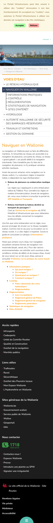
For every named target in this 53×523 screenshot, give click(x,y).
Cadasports (9, 335)
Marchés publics (12, 352)
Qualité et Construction (15, 343)
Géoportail (9, 422)
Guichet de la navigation (26, 210)
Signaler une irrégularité (16, 471)
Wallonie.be (10, 405)
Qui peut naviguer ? (24, 269)
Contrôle (15, 98)
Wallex (7, 418)
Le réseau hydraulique (22, 84)
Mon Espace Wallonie (15, 385)
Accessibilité (9, 513)
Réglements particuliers (26, 303)
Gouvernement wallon (15, 410)
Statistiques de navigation (27, 105)
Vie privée (7, 503)
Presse (7, 462)
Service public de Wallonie (17, 414)
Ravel (6, 372)
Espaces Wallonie (13, 458)
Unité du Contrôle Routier (17, 339)
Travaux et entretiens (22, 128)
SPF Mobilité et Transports (20, 199)
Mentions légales (11, 498)
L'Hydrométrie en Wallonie (18, 389)
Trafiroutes (9, 368)
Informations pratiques (25, 95)
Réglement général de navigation (30, 300)
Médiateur (7, 508)
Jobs (6, 427)
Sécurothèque (11, 377)
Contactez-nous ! (12, 454)
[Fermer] (34, 25)
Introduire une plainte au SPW (19, 466)
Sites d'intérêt (18, 109)
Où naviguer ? (21, 272)
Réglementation (19, 102)
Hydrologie (14, 114)
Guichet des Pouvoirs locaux (18, 381)
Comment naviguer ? (24, 278)
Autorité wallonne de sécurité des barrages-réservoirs (28, 121)
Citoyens (46, 39)
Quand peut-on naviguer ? (27, 275)
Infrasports (9, 331)
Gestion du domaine (20, 133)
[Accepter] (19, 25)
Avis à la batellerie (23, 295)
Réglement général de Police (28, 297)
